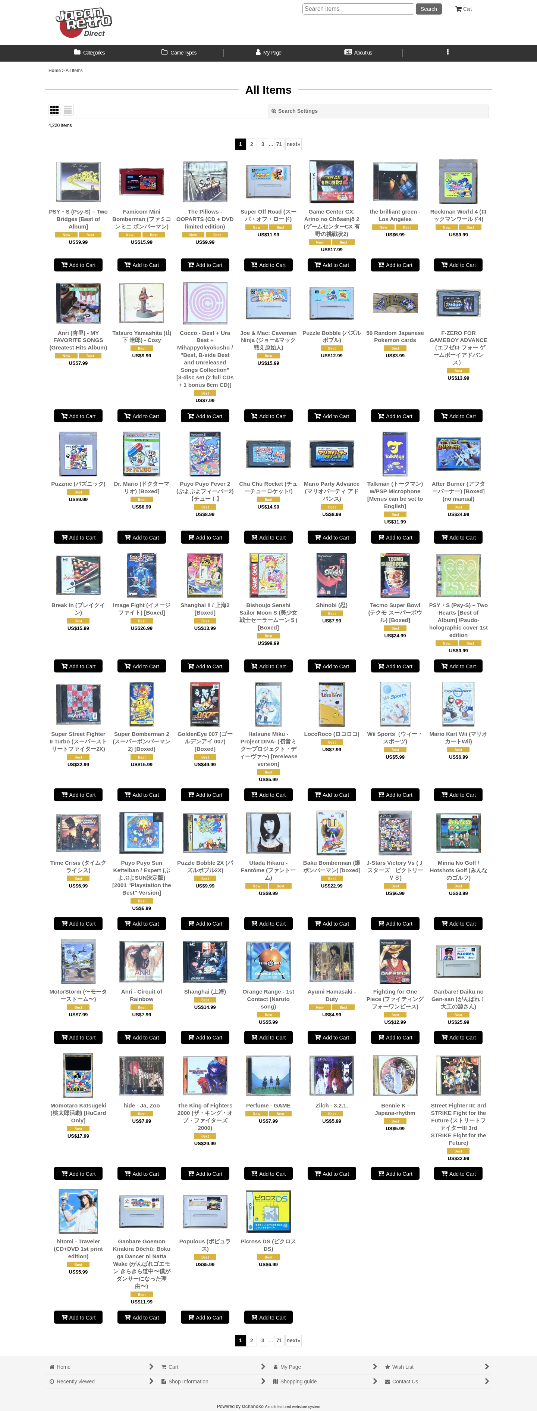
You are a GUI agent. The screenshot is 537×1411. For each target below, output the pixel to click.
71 (279, 144)
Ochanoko (253, 1406)
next (294, 144)
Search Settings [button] (294, 111)
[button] (447, 53)
